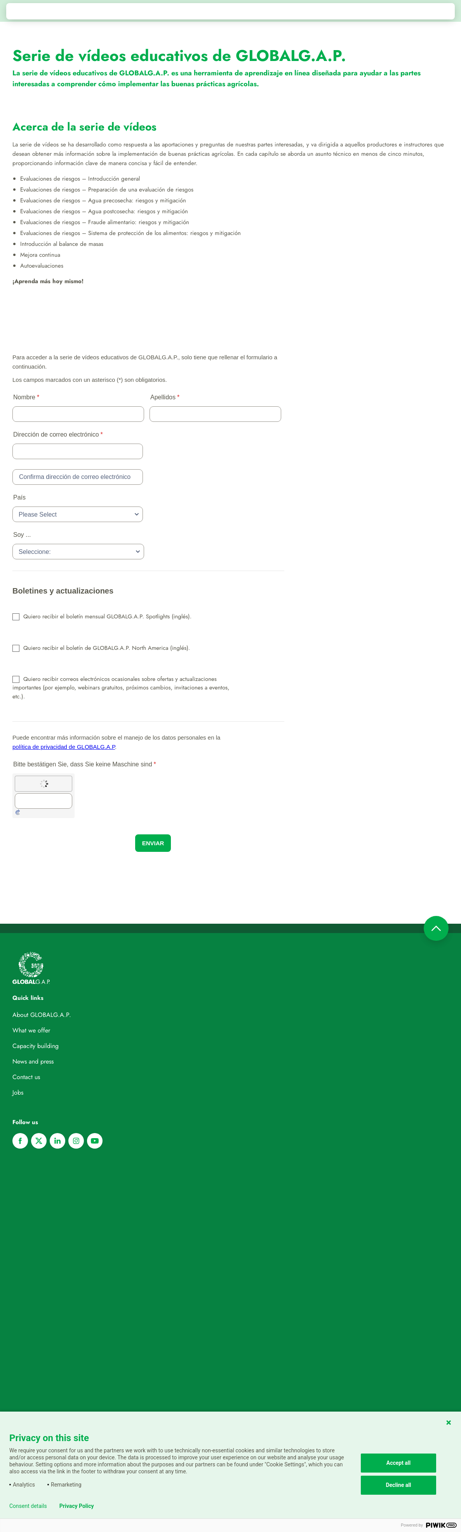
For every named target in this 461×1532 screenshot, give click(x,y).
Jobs (17, 1092)
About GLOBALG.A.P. (41, 1014)
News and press (33, 1061)
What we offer (31, 1030)
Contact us (26, 1076)
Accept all (398, 1463)
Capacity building (35, 1045)
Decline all (398, 1485)
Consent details (28, 1506)
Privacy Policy (76, 1506)
